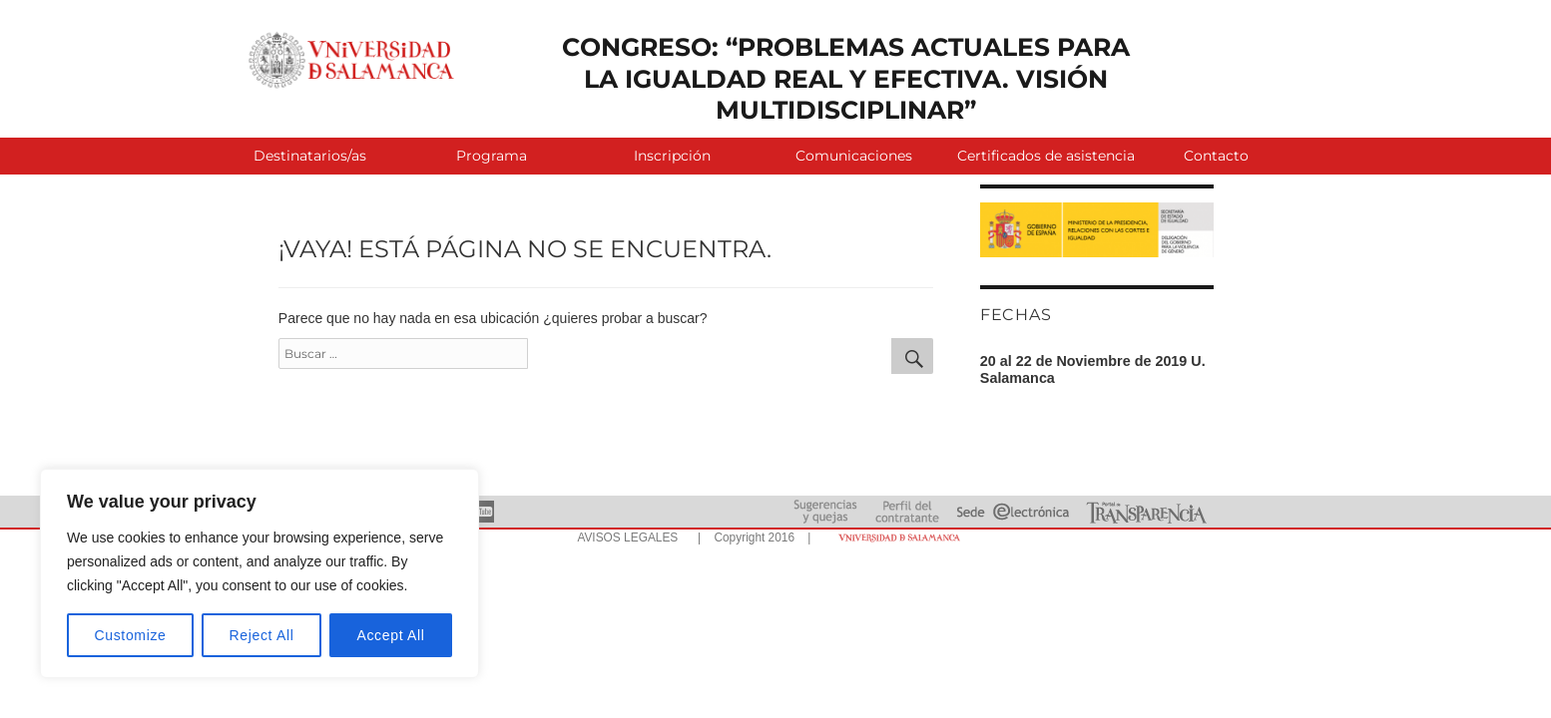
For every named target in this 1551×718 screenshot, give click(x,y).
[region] (259, 573)
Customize (131, 635)
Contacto (1216, 156)
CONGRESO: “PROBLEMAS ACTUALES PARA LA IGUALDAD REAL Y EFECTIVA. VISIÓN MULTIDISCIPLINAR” (846, 78)
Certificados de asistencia (1041, 156)
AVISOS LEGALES (627, 537)
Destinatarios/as (310, 156)
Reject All (262, 635)
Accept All (390, 635)
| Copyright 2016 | (750, 537)
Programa (491, 156)
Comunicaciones (853, 156)
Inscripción (672, 156)
